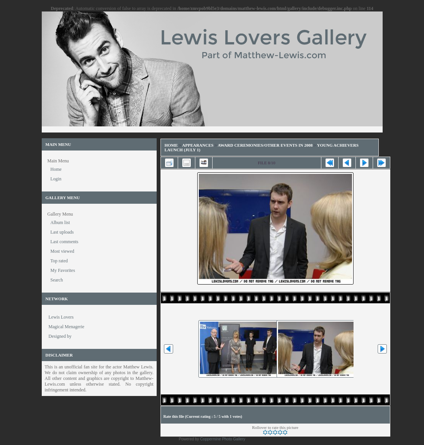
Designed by (60, 336)
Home (171, 145)
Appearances (198, 145)
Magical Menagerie (67, 326)
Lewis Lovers (61, 317)
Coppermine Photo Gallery (222, 439)
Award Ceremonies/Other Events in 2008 (265, 145)
